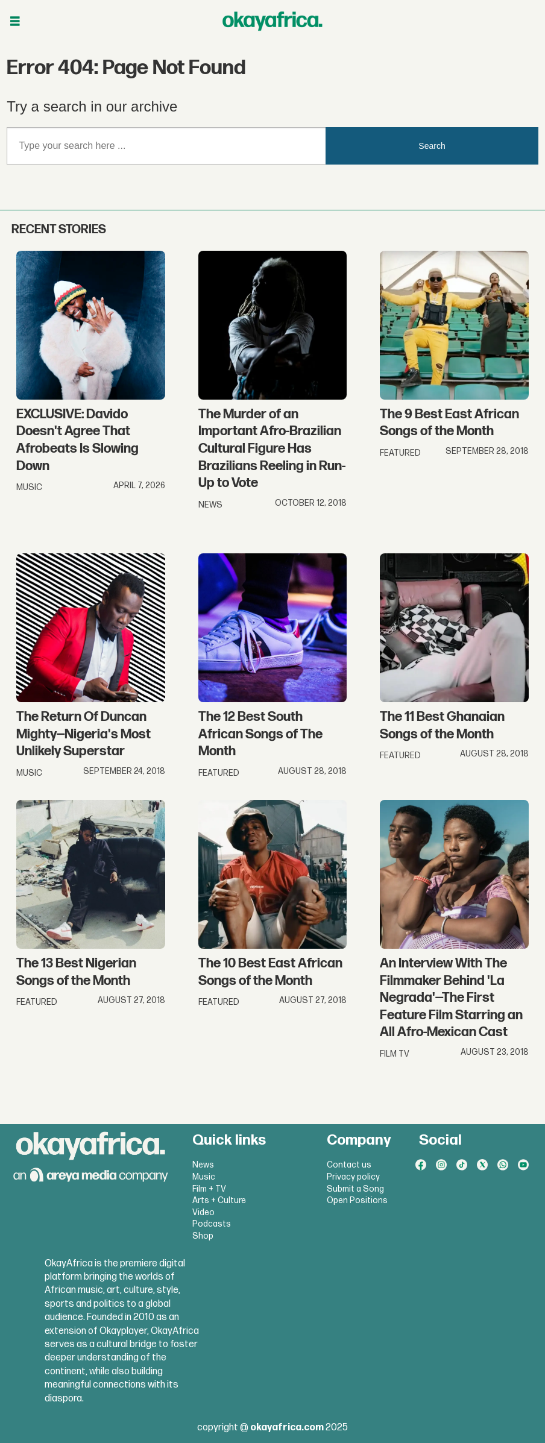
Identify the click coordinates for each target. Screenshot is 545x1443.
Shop (202, 1236)
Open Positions (357, 1200)
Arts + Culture (219, 1200)
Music (203, 1177)
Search (431, 146)
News (203, 1165)
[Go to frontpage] (272, 21)
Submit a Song (355, 1189)
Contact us (349, 1165)
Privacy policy (353, 1177)
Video (203, 1212)
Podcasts (211, 1224)
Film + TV (209, 1189)
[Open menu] (15, 21)
